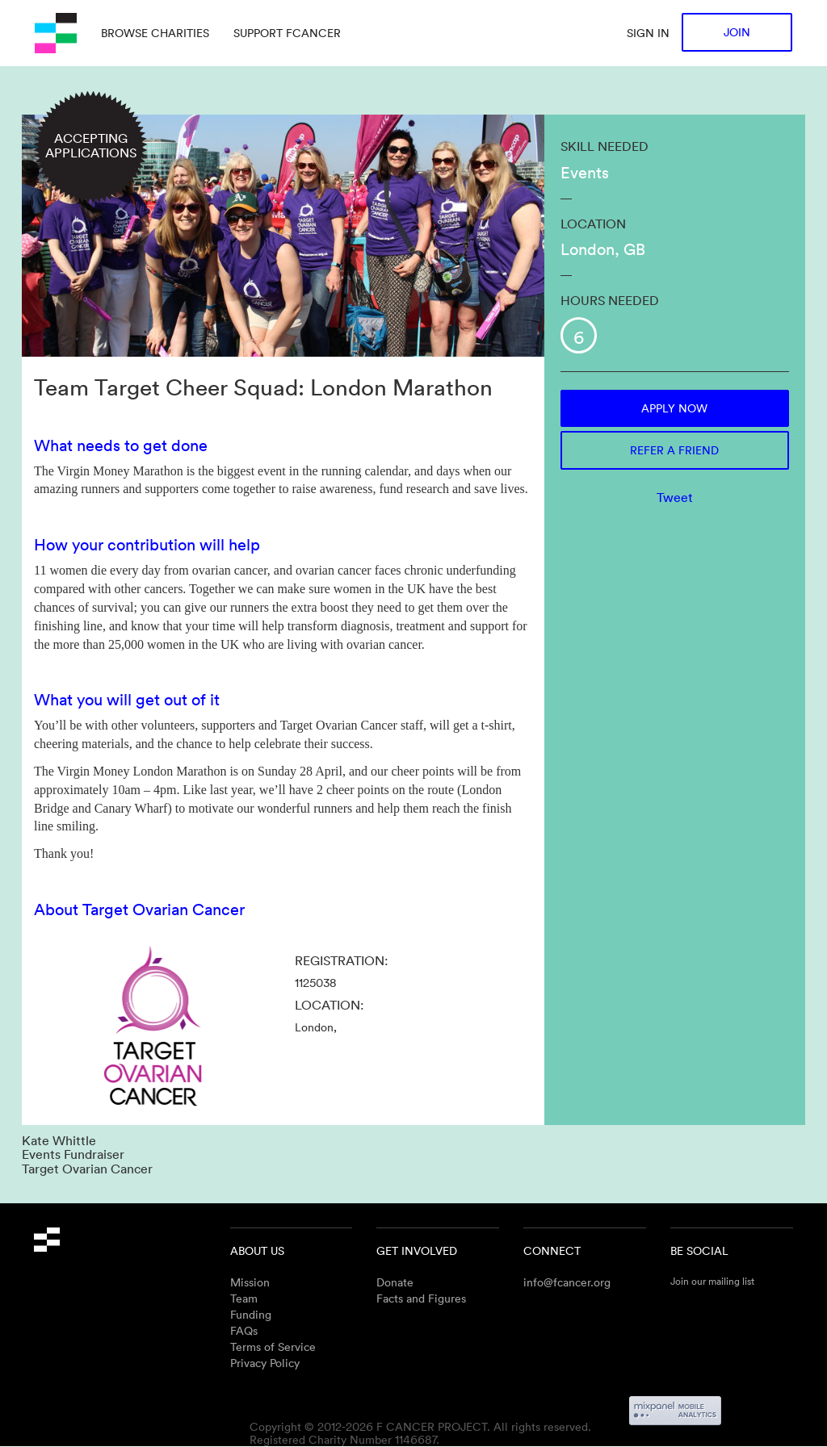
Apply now (674, 408)
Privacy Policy (265, 1362)
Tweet (675, 497)
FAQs (244, 1330)
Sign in (648, 32)
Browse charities (155, 32)
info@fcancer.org (567, 1282)
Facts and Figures (421, 1298)
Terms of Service (273, 1346)
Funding (250, 1314)
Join (737, 32)
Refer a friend (674, 450)
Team (244, 1298)
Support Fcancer (287, 32)
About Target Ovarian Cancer (139, 908)
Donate (395, 1282)
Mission (250, 1282)
